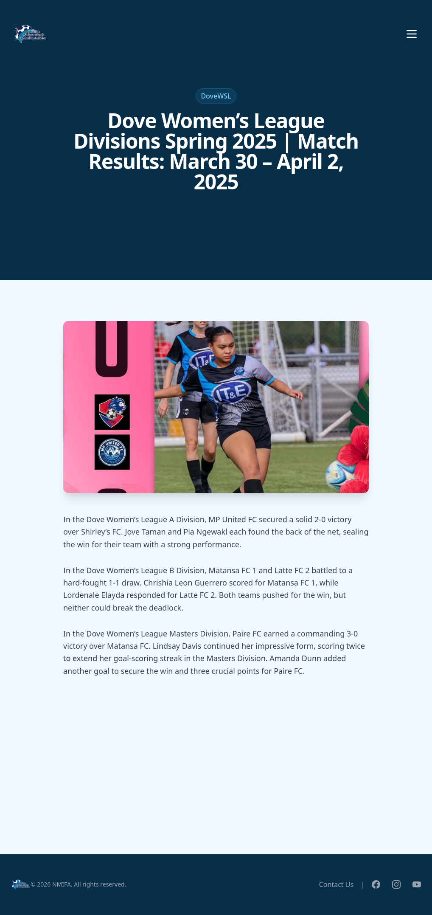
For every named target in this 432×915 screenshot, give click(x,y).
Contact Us (336, 884)
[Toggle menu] (411, 34)
